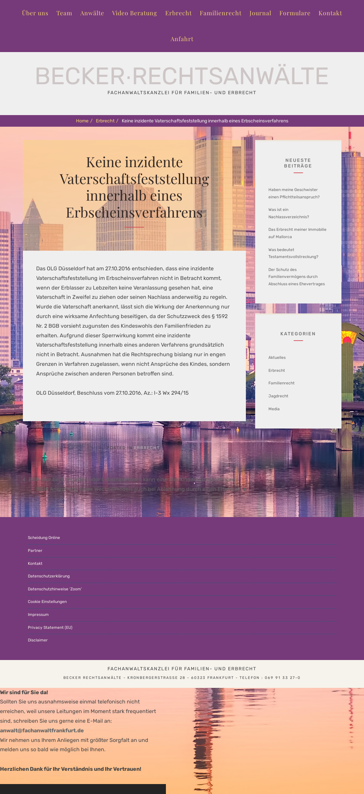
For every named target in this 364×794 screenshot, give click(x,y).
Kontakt (330, 13)
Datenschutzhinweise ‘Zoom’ (55, 589)
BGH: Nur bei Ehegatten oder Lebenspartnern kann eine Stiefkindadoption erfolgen (132, 479)
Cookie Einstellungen (47, 601)
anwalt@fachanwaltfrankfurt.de (42, 730)
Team (64, 13)
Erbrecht (178, 13)
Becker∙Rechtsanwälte (182, 76)
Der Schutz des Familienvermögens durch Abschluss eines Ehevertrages (296, 276)
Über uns (35, 13)
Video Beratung (134, 13)
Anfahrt (182, 39)
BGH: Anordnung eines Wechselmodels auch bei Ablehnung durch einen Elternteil (138, 489)
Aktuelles (277, 357)
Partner (35, 550)
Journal (260, 13)
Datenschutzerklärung (49, 576)
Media (274, 409)
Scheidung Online (44, 537)
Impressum (38, 614)
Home (84, 121)
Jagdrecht (278, 396)
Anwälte (92, 13)
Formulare (295, 13)
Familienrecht (221, 13)
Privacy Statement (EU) (50, 627)
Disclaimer (38, 640)
